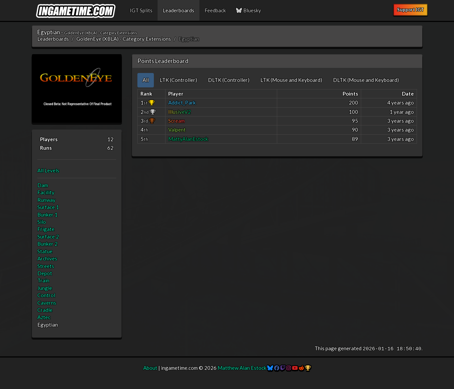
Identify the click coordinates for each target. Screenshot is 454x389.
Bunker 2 (47, 244)
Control (46, 295)
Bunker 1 (47, 214)
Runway (46, 200)
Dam (42, 185)
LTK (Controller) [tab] (178, 80)
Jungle (44, 288)
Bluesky (248, 10)
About (150, 368)
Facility (45, 192)
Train (43, 280)
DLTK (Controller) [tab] (228, 80)
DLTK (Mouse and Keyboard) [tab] (366, 80)
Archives (47, 258)
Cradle (44, 310)
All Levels (48, 170)
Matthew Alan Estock (242, 368)
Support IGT (410, 9)
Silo (41, 222)
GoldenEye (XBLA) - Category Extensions (123, 39)
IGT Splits (141, 10)
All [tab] (146, 80)
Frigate (45, 229)
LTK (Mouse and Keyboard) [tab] (291, 80)
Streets (45, 266)
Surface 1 (48, 207)
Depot (44, 273)
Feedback (215, 10)
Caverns (46, 303)
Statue (44, 251)
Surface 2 (48, 236)
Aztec (43, 317)
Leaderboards (178, 10)
